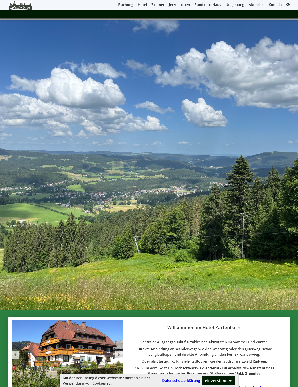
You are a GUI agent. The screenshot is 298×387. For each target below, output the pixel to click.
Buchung (125, 4)
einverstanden (218, 380)
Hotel (142, 4)
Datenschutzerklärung (181, 380)
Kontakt (275, 4)
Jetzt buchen (179, 4)
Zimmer (157, 4)
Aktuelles (256, 4)
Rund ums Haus (207, 4)
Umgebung (235, 4)
